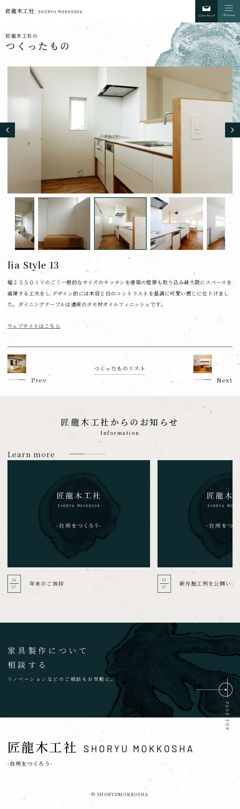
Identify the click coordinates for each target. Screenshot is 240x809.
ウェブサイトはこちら (33, 325)
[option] (120, 129)
